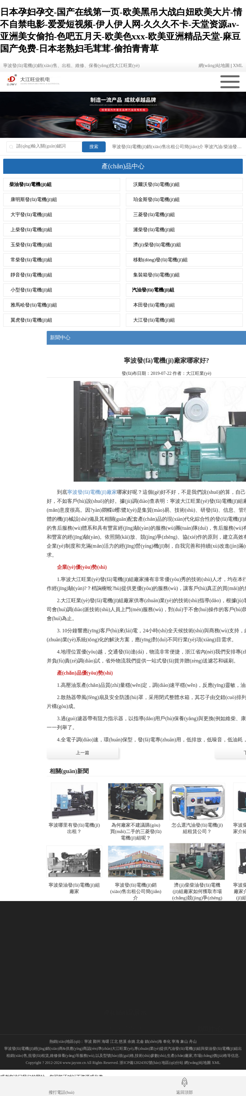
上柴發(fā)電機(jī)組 (31, 229)
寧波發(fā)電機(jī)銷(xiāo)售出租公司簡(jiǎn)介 (157, 146)
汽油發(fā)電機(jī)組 (153, 289)
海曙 (105, 1041)
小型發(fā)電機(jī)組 (31, 289)
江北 (114, 1041)
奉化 (167, 1041)
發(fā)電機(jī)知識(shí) (218, 1022)
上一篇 (155, 752)
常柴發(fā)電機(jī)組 (31, 259)
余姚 (131, 1041)
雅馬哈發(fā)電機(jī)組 (34, 305)
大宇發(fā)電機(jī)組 (31, 214)
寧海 (175, 1041)
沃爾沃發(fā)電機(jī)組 (156, 184)
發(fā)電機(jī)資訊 (214, 1014)
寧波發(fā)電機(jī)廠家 (165, 492)
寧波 (88, 1041)
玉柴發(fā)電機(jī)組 (31, 244)
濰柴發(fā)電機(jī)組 (154, 229)
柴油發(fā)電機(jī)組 (30, 184)
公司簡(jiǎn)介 (17, 1018)
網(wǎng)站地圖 (214, 65)
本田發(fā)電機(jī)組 (154, 305)
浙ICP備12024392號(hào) (139, 1062)
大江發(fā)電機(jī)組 (154, 320)
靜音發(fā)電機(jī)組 (31, 274)
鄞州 (97, 1041)
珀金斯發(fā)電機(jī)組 (156, 199)
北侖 (140, 1041)
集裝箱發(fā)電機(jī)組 (156, 274)
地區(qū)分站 (172, 1062)
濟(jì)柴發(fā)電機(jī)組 (157, 244)
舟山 (193, 1041)
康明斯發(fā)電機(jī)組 (34, 199)
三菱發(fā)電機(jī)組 (154, 214)
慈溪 (123, 1041)
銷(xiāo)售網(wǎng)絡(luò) (28, 1026)
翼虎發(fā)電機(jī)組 (31, 320)
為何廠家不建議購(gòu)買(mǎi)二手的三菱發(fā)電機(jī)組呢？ (208, 831)
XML (238, 65)
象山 (184, 1041)
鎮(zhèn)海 (153, 1041)
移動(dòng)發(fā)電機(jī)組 (160, 259)
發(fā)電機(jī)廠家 (214, 1031)
